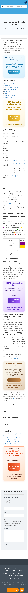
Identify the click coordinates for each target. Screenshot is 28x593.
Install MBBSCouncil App (19, 160)
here (14, 255)
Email (5, 512)
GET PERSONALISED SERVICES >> (14, 466)
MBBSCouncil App (19, 359)
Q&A (14, 582)
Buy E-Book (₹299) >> (14, 117)
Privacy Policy (21, 582)
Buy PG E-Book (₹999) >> (14, 300)
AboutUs (9, 582)
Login (3, 582)
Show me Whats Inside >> (14, 124)
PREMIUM (19, 459)
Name (5, 506)
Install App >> (14, 380)
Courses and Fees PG (11, 87)
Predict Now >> (14, 72)
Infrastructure (8, 91)
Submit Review (20, 28)
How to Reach (8, 97)
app (14, 398)
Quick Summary (9, 83)
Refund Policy (21, 584)
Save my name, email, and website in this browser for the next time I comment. (13, 523)
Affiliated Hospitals (10, 95)
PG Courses (7, 85)
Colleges (8, 18)
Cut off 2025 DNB (10, 89)
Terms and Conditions (9, 584)
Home (3, 18)
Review (6, 528)
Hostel (6, 93)
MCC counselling (13, 204)
